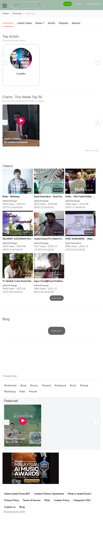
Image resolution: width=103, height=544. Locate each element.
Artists (51, 23)
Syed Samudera (73, 243)
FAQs (47, 500)
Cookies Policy (61, 500)
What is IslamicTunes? (80, 493)
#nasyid (46, 385)
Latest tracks (24, 23)
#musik (33, 391)
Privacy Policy (11, 500)
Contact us (10, 507)
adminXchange (10, 200)
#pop (23, 385)
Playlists (63, 23)
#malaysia (60, 385)
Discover (17, 13)
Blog (22, 507)
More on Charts (92, 150)
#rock (73, 385)
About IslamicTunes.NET (17, 493)
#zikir (22, 391)
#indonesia (10, 385)
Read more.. (56, 330)
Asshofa (13, 442)
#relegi (84, 385)
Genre (38, 23)
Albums (76, 23)
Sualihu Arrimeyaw (18, 142)
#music (34, 385)
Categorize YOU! (81, 500)
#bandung (10, 391)
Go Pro (67, 4)
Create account (93, 3)
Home (6, 13)
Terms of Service (31, 500)
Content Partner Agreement (49, 493)
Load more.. (56, 298)
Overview (8, 23)
